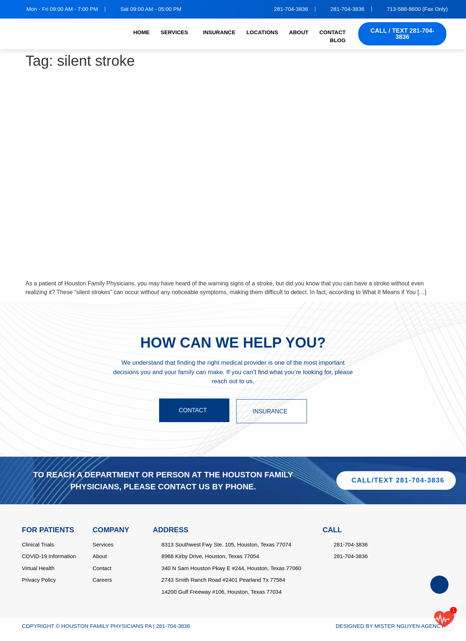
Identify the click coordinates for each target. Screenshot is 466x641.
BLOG (337, 40)
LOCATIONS (262, 32)
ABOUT (298, 32)
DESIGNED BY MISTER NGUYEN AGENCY (390, 633)
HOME (141, 32)
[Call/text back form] (444, 619)
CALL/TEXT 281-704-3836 (398, 483)
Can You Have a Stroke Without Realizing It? (141, 82)
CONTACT (332, 32)
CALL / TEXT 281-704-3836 (402, 33)
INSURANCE (219, 32)
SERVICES (174, 32)
